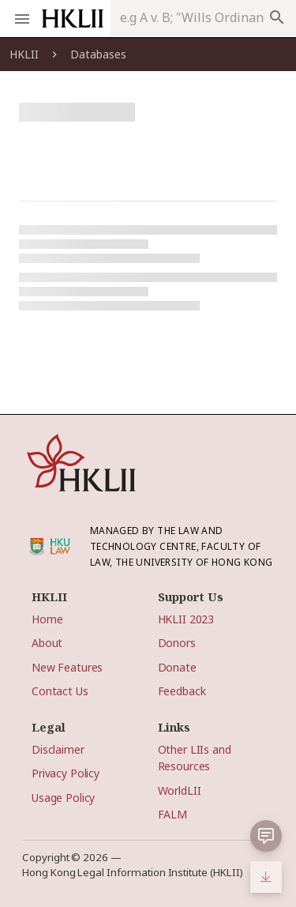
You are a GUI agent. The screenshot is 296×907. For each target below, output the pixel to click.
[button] (266, 836)
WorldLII (179, 790)
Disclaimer (58, 749)
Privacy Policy (65, 773)
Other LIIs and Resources (194, 757)
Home (47, 619)
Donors (177, 642)
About (47, 642)
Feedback (182, 690)
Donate (177, 667)
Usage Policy (63, 797)
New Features (67, 667)
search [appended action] (277, 17)
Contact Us (60, 690)
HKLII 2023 (186, 619)
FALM (172, 814)
